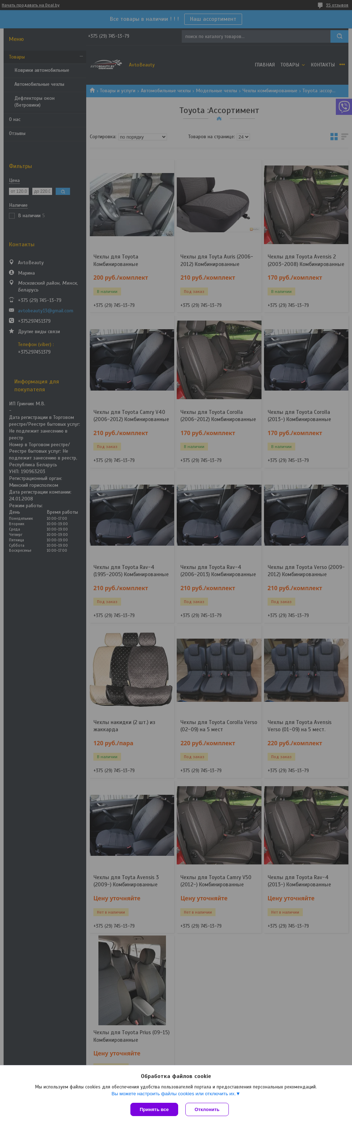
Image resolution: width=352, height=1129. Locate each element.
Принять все (154, 1109)
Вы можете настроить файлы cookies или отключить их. (173, 1093)
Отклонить (207, 1109)
